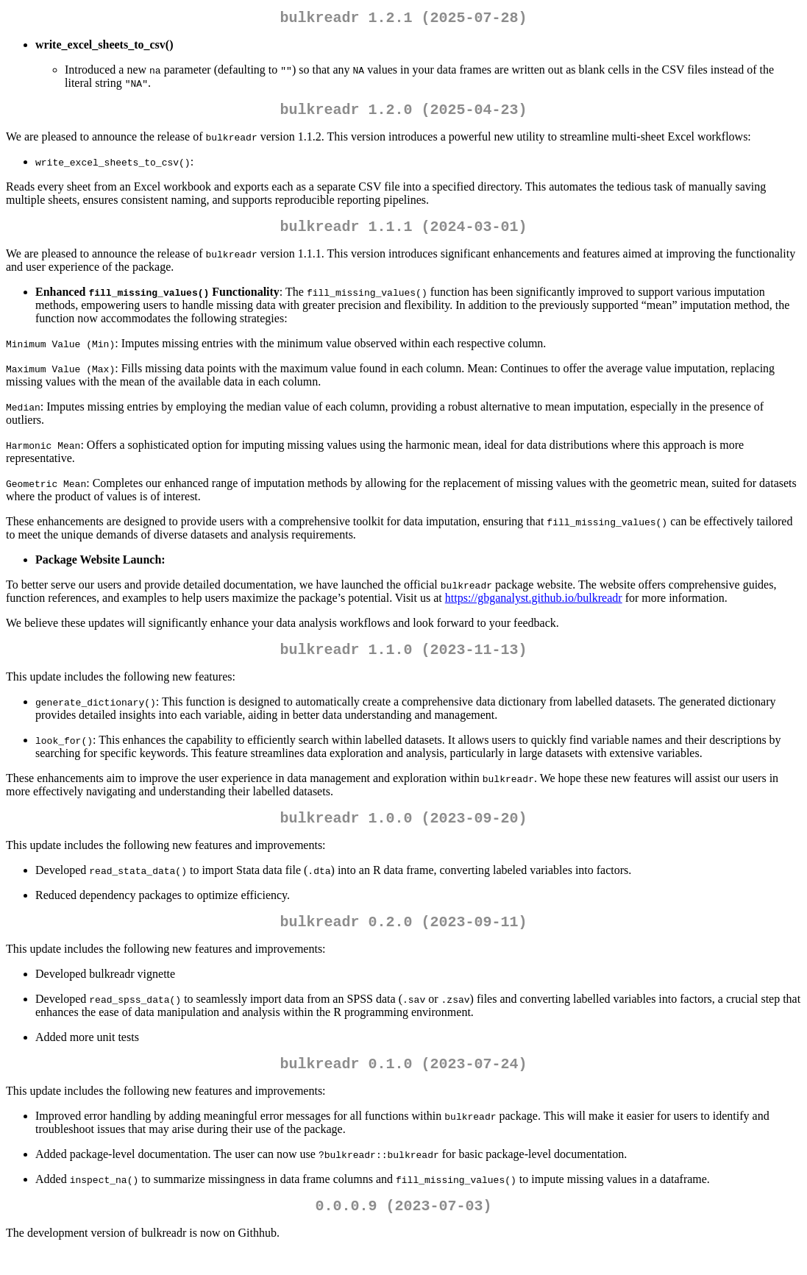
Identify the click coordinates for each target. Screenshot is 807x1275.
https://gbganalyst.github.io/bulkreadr (533, 606)
